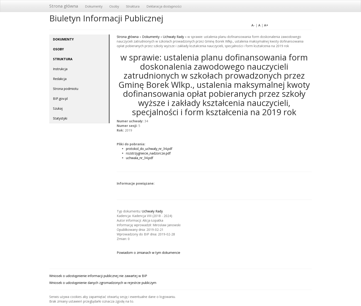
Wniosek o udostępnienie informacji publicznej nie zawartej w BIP (98, 276)
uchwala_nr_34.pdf (139, 158)
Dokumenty (93, 6)
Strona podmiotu (65, 88)
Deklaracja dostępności (163, 6)
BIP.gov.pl (60, 98)
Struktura (133, 6)
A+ (266, 25)
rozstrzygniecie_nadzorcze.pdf (148, 153)
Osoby (114, 6)
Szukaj (58, 108)
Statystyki (60, 118)
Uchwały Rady (173, 36)
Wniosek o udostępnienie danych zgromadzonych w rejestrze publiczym (102, 282)
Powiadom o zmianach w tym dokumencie (148, 252)
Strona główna (63, 6)
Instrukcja (60, 69)
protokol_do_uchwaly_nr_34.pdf (149, 148)
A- (253, 25)
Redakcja (60, 79)
